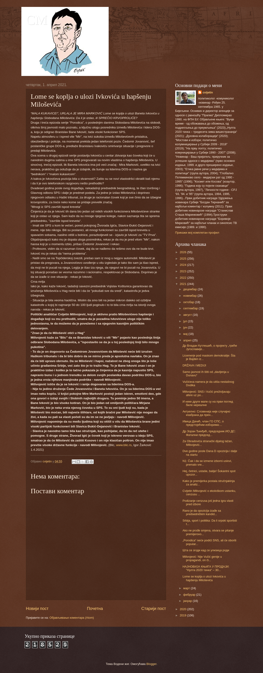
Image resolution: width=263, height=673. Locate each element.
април (187, 340)
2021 (183, 284)
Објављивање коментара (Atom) (71, 617)
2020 (183, 609)
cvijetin (208, 92)
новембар (190, 295)
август (188, 314)
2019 (183, 615)
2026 (183, 252)
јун (185, 327)
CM (36, 19)
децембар (190, 289)
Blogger (151, 664)
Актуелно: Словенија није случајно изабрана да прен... (206, 413)
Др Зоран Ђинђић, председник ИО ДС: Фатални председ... (209, 432)
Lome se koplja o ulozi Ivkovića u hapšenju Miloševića (204, 578)
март (187, 588)
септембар (191, 308)
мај (185, 334)
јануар (188, 601)
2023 (183, 271)
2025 (183, 258)
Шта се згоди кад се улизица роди (206, 550)
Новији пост (37, 608)
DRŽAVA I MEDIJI (194, 365)
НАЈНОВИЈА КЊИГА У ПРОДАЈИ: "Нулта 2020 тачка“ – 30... (206, 568)
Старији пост (153, 608)
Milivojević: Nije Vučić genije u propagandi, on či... (202, 558)
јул (185, 321)
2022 (183, 277)
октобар (189, 302)
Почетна (95, 608)
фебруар (189, 594)
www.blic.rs (124, 445)
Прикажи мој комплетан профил (197, 232)
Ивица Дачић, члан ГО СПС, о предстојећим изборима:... (203, 423)
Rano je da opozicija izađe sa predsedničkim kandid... (202, 512)
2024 (183, 265)
